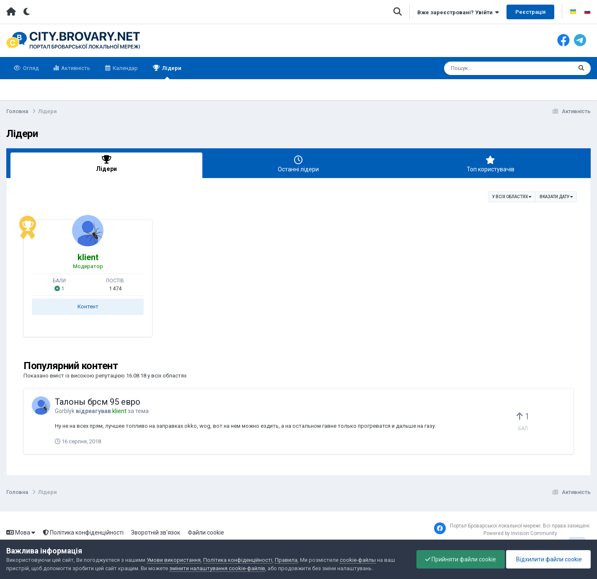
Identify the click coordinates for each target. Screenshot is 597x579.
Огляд (30, 68)
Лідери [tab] (106, 164)
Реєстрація (530, 12)
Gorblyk (65, 411)
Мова (20, 532)
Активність (75, 68)
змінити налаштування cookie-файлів (217, 568)
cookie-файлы (358, 560)
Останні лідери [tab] (298, 164)
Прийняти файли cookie (460, 559)
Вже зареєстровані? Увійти (458, 12)
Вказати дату (556, 196)
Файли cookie (206, 532)
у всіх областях (511, 196)
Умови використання (174, 560)
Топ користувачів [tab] (490, 164)
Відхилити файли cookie (548, 559)
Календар (124, 68)
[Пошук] (492, 68)
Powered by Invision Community (520, 533)
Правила (286, 560)
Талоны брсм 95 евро (97, 402)
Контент (88, 306)
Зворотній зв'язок (155, 532)
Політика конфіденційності (83, 532)
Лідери (171, 72)
